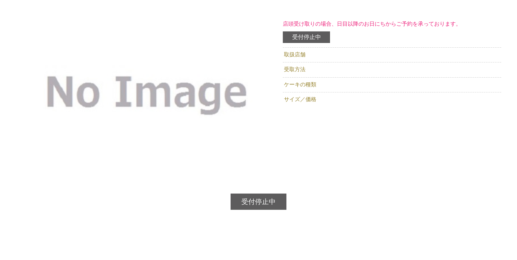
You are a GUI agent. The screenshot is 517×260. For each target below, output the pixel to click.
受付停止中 (306, 37)
